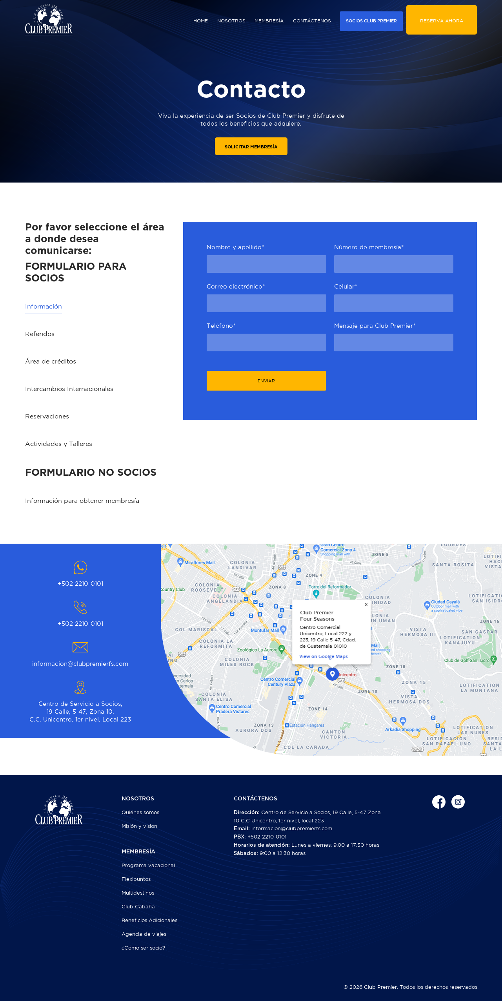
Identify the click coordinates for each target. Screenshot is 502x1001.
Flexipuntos (136, 879)
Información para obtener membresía (82, 500)
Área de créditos (50, 361)
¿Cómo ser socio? (143, 948)
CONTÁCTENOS (312, 20)
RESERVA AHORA (441, 20)
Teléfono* (221, 325)
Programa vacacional (148, 865)
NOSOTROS (231, 20)
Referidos (40, 333)
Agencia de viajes (144, 934)
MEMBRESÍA (269, 20)
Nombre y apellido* (235, 247)
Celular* (345, 286)
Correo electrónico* (236, 286)
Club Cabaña (138, 907)
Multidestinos (138, 893)
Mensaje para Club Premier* (374, 325)
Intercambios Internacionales (69, 388)
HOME (200, 20)
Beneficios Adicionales (149, 920)
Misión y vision (139, 826)
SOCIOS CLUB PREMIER (371, 21)
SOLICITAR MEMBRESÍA (251, 147)
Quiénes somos (140, 812)
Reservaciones (47, 416)
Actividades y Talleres (58, 443)
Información (43, 306)
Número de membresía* (369, 247)
